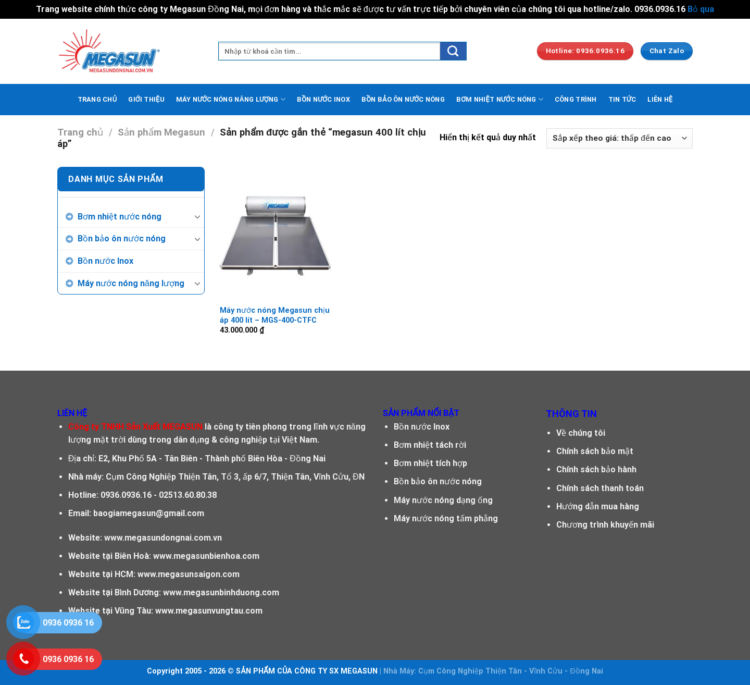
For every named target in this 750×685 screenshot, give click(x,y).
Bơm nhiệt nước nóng (119, 217)
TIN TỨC (622, 99)
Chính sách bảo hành (596, 469)
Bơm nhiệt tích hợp (430, 463)
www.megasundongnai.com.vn (163, 538)
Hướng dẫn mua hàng (597, 506)
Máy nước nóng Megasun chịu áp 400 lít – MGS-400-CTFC (275, 315)
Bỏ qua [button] (701, 9)
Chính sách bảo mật (594, 451)
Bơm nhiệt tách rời (430, 445)
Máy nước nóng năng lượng (131, 283)
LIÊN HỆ (659, 99)
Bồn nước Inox (105, 261)
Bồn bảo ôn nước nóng (122, 238)
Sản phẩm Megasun (161, 132)
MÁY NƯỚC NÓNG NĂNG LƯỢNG (230, 99)
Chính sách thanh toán (600, 488)
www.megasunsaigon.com (189, 574)
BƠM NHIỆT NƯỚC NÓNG (499, 99)
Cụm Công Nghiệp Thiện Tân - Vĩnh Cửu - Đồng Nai (510, 671)
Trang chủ (80, 132)
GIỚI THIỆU (146, 99)
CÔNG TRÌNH (576, 99)
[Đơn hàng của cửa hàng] (619, 138)
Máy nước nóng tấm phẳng (446, 518)
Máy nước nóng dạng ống (443, 500)
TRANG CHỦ (97, 99)
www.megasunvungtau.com (208, 611)
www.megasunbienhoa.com (206, 556)
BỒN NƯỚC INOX (323, 99)
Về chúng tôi (580, 433)
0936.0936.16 (126, 495)
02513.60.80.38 (188, 495)
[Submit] (453, 50)
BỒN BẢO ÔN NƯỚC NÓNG (403, 99)
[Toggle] (197, 216)
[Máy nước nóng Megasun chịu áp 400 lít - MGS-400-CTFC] (275, 233)
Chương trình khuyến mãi (605, 525)
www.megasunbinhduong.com (221, 592)
